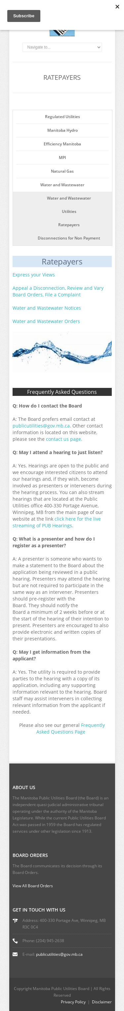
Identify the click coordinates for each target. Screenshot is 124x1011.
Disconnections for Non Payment (69, 238)
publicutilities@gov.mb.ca (59, 954)
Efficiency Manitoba (62, 144)
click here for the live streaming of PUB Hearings (57, 522)
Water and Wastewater (62, 185)
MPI (62, 157)
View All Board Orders (33, 886)
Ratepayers (69, 225)
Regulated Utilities (62, 116)
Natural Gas (62, 171)
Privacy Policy (73, 1002)
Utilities (69, 211)
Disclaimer (102, 1002)
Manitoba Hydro (62, 130)
